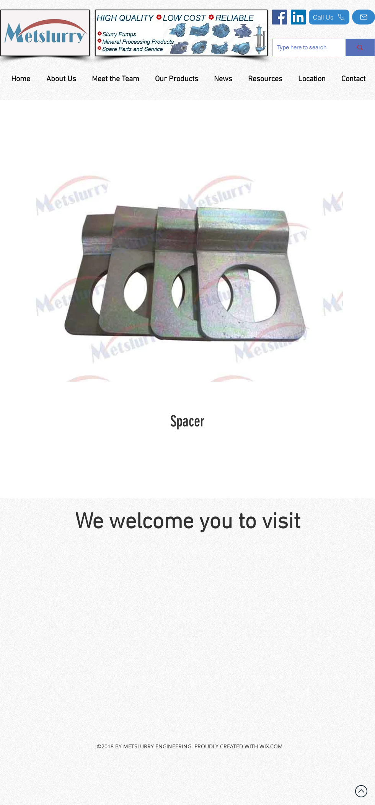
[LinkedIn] (298, 17)
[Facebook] (279, 17)
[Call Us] (329, 17)
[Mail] (363, 17)
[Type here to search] (303, 47)
